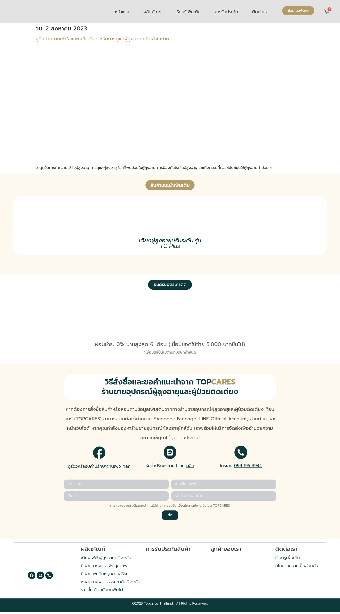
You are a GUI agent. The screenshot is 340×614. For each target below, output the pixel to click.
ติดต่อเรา (260, 11)
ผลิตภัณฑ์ (153, 11)
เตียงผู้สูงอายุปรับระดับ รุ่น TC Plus (170, 243)
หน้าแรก (122, 11)
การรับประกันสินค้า (168, 550)
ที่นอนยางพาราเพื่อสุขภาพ (104, 567)
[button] (9, 228)
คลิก (127, 467)
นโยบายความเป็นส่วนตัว (296, 567)
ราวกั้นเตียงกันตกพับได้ (102, 591)
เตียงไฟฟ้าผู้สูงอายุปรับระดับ (106, 559)
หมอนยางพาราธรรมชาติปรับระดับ (110, 583)
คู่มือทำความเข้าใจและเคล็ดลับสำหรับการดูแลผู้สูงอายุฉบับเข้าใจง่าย (102, 38)
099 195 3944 (248, 467)
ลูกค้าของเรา (225, 550)
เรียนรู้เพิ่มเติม (187, 11)
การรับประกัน (226, 11)
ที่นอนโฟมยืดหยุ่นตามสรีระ (104, 575)
